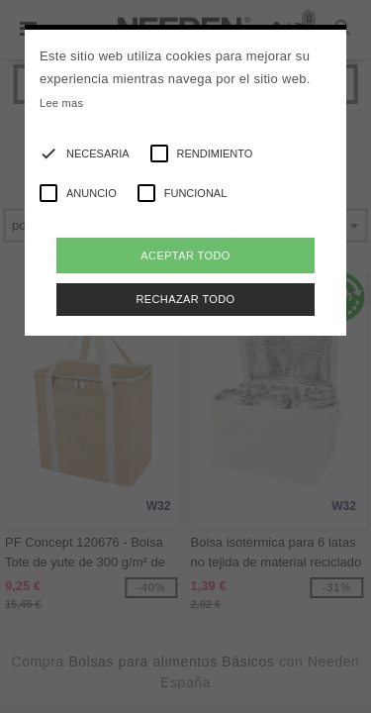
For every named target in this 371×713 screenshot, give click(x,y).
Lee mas (61, 103)
